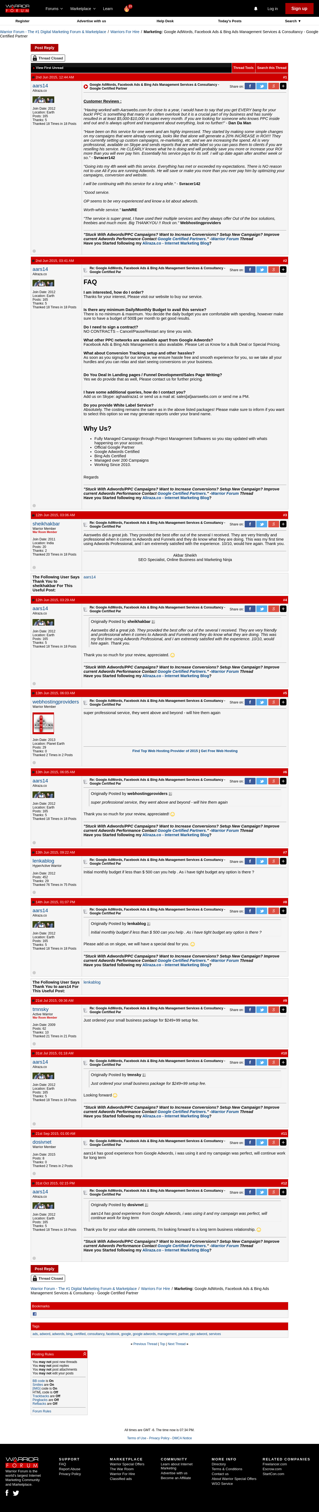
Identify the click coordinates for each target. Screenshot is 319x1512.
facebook (112, 1334)
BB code (39, 1381)
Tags (35, 1326)
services (215, 1334)
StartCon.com (273, 1474)
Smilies (38, 1385)
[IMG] (36, 1388)
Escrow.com (272, 1469)
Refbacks (39, 1404)
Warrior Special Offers (127, 1464)
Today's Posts (230, 21)
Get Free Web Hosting (219, 751)
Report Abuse (69, 1469)
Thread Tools (244, 68)
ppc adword (198, 1334)
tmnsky (41, 1009)
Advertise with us (91, 21)
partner (183, 1334)
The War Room (122, 1469)
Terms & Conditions (227, 1469)
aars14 (40, 85)
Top (162, 1344)
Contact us (220, 1474)
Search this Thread (271, 68)
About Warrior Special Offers (234, 1479)
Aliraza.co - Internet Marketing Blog (175, 243)
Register (22, 21)
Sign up (299, 8)
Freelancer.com (275, 1464)
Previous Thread (145, 1344)
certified (79, 1334)
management (167, 1334)
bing (69, 1334)
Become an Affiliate (176, 1478)
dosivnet (42, 1142)
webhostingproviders (56, 702)
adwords (58, 1334)
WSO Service (222, 1484)
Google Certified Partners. (182, 239)
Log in (272, 9)
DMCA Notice (182, 1438)
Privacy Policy (159, 1438)
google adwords (144, 1334)
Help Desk (165, 21)
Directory (219, 1464)
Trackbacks (41, 1396)
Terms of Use (136, 1438)
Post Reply (44, 48)
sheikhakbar (46, 524)
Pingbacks (40, 1400)
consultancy (95, 1334)
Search (291, 21)
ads (35, 1334)
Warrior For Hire (122, 1474)
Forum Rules (42, 1411)
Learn (109, 9)
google (126, 1334)
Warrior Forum (225, 239)
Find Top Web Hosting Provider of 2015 (165, 751)
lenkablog (43, 861)
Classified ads (121, 1479)
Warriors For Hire (124, 32)
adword (45, 1334)
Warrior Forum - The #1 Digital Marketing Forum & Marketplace (53, 32)
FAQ (62, 1464)
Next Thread (177, 1344)
